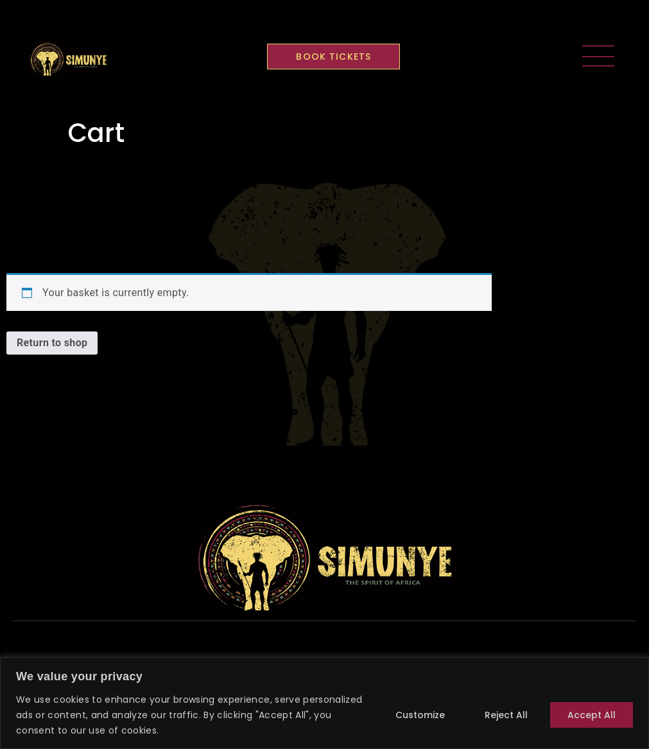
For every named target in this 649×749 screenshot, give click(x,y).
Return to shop (52, 343)
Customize (420, 715)
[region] (324, 703)
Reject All (506, 715)
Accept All (591, 715)
